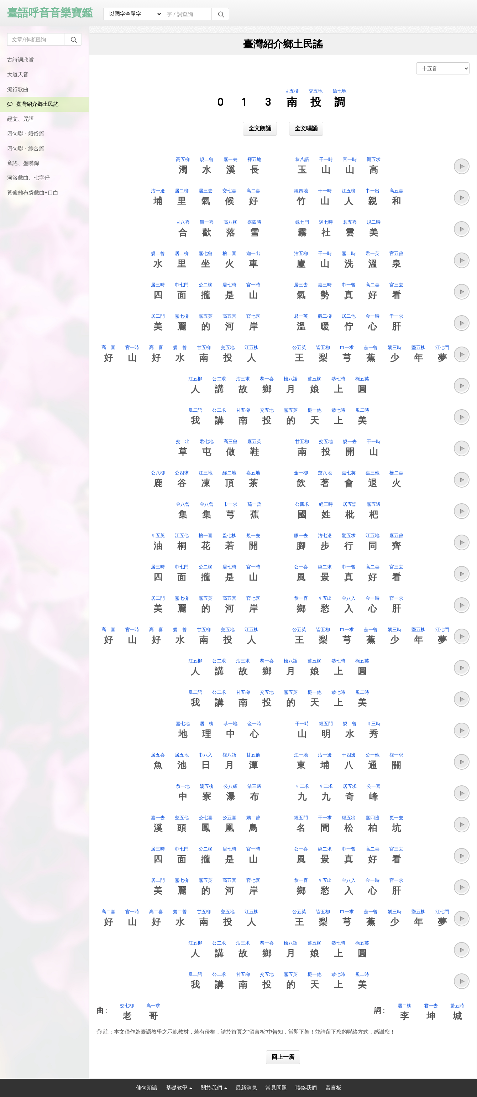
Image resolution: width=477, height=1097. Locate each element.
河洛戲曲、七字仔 (28, 178)
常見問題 (276, 1088)
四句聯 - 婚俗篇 (25, 133)
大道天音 (17, 74)
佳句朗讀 (146, 1088)
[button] (462, 166)
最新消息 (246, 1088)
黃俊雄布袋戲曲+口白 (32, 192)
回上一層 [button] (283, 1057)
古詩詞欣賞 (20, 60)
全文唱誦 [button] (306, 128)
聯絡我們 (306, 1088)
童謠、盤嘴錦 (23, 163)
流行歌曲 (17, 89)
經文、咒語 (20, 119)
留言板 (333, 1088)
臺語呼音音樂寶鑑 (50, 12)
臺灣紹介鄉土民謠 (33, 104)
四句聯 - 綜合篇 (25, 148)
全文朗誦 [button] (259, 128)
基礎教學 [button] (179, 1088)
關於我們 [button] (214, 1088)
